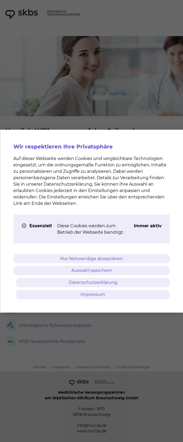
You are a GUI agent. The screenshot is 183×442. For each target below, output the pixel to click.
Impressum (92, 294)
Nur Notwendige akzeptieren (91, 258)
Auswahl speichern (91, 270)
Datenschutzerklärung (93, 282)
